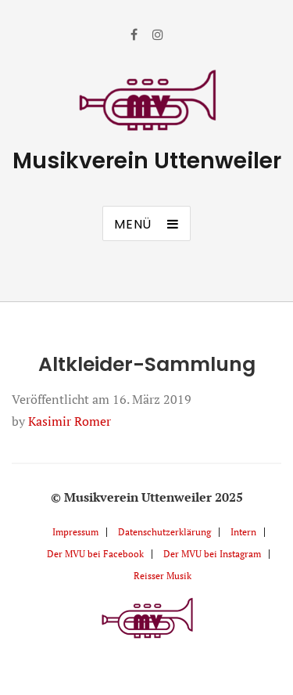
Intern (243, 532)
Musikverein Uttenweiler (147, 161)
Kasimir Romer (69, 421)
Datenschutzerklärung (164, 532)
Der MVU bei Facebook (95, 554)
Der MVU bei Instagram (212, 554)
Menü (133, 224)
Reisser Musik (162, 576)
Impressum (75, 532)
